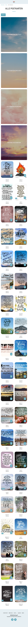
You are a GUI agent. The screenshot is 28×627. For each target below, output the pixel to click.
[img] (7, 169)
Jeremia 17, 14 (7, 514)
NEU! (16, 198)
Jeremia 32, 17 (21, 514)
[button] (1, 2)
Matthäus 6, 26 (7, 581)
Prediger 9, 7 (7, 447)
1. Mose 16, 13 (7, 179)
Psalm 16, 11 (20, 224)
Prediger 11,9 (20, 447)
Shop (6, 4)
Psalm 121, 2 (20, 358)
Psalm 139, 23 (20, 380)
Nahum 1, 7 (7, 559)
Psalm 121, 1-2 (7, 358)
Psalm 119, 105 (21, 313)
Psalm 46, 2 (20, 291)
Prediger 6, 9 (7, 425)
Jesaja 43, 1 (7, 492)
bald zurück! (3, 488)
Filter (3, 14)
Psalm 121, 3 (7, 380)
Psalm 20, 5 (7, 246)
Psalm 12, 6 (7, 224)
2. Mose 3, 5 (20, 179)
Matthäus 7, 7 (21, 581)
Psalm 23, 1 (21, 246)
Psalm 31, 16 (7, 291)
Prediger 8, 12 (20, 425)
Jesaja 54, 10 (20, 492)
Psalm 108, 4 (7, 313)
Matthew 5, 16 (20, 559)
